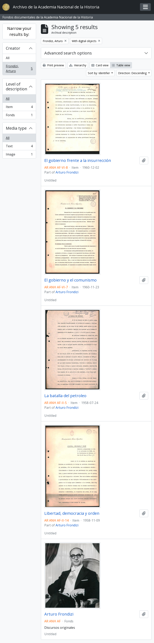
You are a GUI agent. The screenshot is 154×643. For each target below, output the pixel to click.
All (7, 58)
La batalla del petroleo (65, 395)
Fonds (19, 116)
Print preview (53, 65)
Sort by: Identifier (99, 73)
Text (19, 147)
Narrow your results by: (19, 31)
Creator (13, 48)
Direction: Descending (132, 73)
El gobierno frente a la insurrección (77, 160)
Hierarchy (77, 65)
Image (19, 155)
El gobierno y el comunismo (70, 280)
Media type (16, 128)
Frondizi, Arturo (19, 68)
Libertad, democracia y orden (71, 513)
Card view (99, 65)
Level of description (16, 86)
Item (19, 107)
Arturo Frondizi (67, 172)
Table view (121, 65)
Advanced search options (68, 53)
